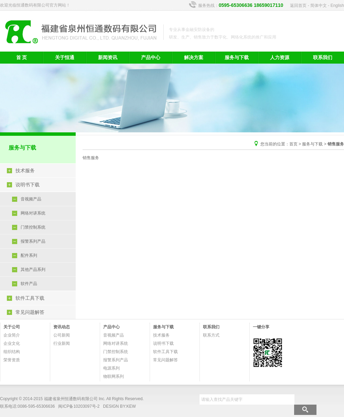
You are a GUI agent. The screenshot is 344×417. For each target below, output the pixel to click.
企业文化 (11, 343)
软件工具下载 (29, 298)
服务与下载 (237, 57)
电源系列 (111, 368)
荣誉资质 (11, 360)
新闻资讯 (107, 57)
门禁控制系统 (33, 227)
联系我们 (322, 57)
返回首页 (298, 5)
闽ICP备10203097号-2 (78, 406)
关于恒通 (64, 57)
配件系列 (29, 255)
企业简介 (11, 335)
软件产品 (29, 283)
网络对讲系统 (33, 213)
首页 (293, 144)
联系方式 (211, 335)
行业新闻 (61, 343)
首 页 (21, 57)
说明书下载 (27, 184)
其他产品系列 (33, 269)
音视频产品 (31, 199)
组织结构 (11, 351)
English (337, 5)
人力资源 (279, 57)
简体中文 (318, 5)
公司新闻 (61, 335)
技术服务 (25, 170)
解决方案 (193, 57)
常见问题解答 (29, 312)
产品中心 (150, 57)
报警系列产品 (33, 241)
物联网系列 (113, 376)
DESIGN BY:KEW (119, 406)
